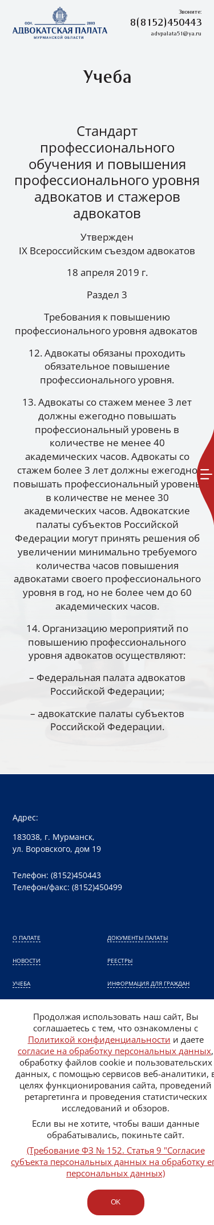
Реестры (119, 960)
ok (115, 1201)
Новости (27, 960)
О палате (27, 938)
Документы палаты (137, 938)
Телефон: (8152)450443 (57, 875)
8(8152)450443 (165, 23)
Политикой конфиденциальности (99, 1039)
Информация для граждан (148, 983)
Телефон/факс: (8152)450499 (67, 887)
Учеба (21, 983)
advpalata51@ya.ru (176, 34)
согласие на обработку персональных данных (114, 1050)
